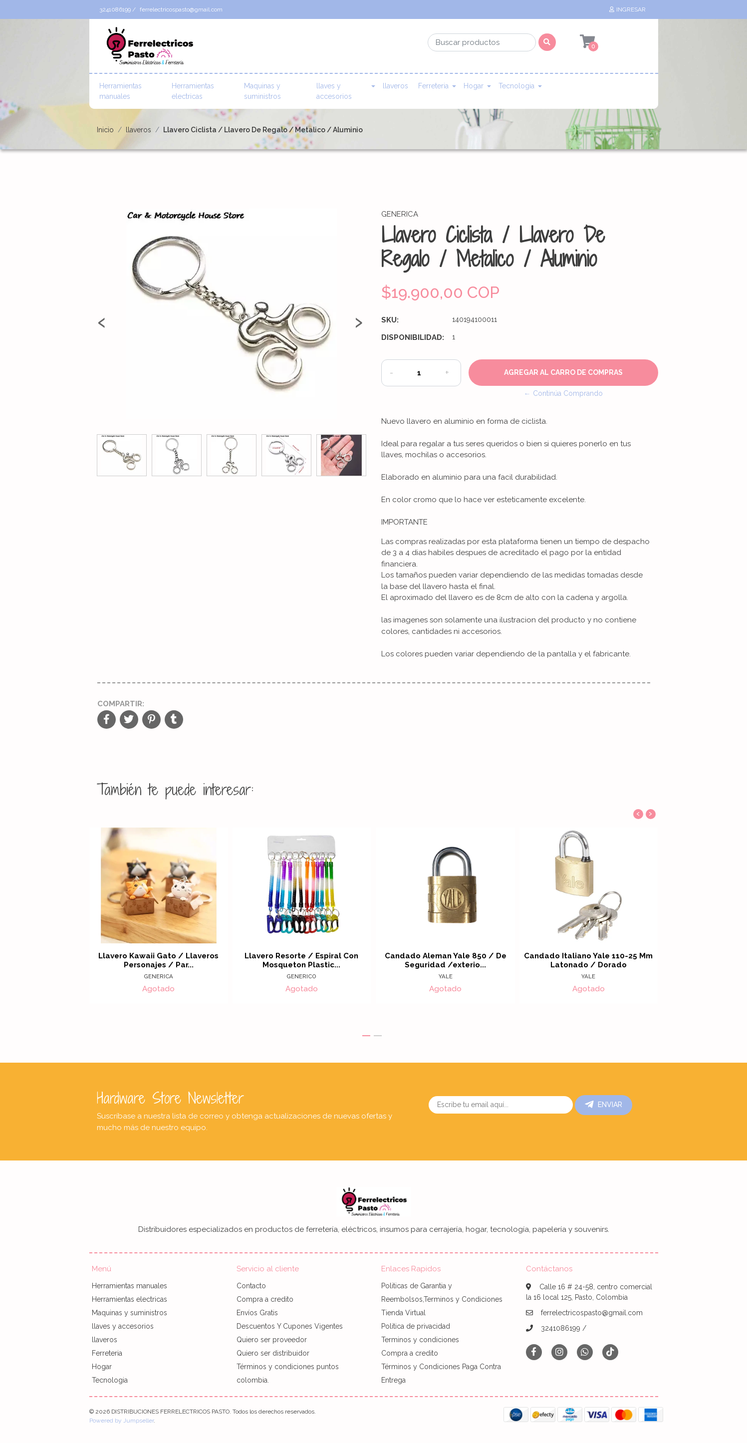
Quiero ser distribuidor (273, 1353)
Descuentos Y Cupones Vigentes (290, 1326)
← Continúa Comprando (563, 393)
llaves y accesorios (334, 91)
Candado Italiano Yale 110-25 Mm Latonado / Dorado (588, 960)
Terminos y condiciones (420, 1340)
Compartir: (120, 703)
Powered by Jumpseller (121, 1420)
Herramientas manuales (120, 91)
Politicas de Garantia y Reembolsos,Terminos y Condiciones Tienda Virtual (441, 1299)
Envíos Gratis (257, 1313)
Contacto (251, 1286)
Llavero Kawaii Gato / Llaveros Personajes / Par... (158, 960)
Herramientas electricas (193, 91)
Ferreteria (433, 86)
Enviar (603, 1105)
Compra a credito (265, 1299)
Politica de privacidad (415, 1326)
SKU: (390, 319)
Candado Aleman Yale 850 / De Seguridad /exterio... (445, 960)
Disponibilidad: (412, 337)
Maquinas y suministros (262, 91)
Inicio (105, 130)
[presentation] (102, 326)
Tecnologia (516, 86)
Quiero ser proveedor (272, 1340)
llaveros (395, 86)
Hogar (474, 86)
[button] (366, 1035)
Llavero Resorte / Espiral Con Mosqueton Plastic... (302, 960)
